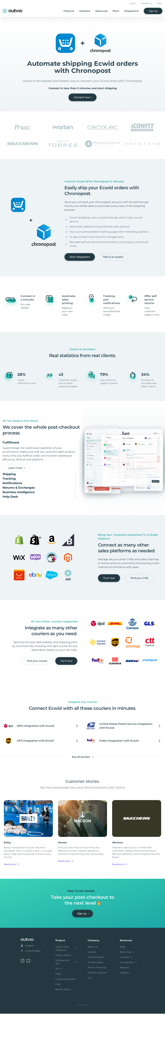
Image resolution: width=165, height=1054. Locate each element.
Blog (122, 987)
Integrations (131, 11)
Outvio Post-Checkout (66, 989)
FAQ (159, 3)
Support (124, 1013)
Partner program (97, 1013)
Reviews (124, 1008)
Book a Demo (63, 1030)
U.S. (90, 1018)
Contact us (146, 3)
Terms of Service (97, 1008)
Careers (92, 992)
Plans (116, 11)
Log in (133, 3)
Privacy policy (95, 1003)
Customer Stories (65, 1020)
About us (93, 987)
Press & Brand (95, 998)
